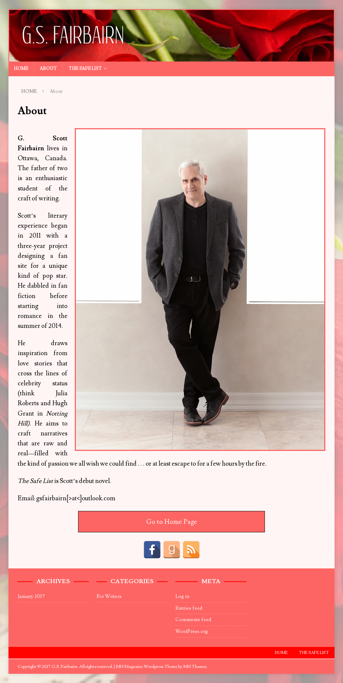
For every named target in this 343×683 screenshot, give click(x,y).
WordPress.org (191, 631)
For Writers (109, 596)
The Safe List (85, 68)
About (48, 68)
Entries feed (188, 608)
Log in (182, 596)
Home (21, 68)
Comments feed (193, 620)
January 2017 (31, 596)
